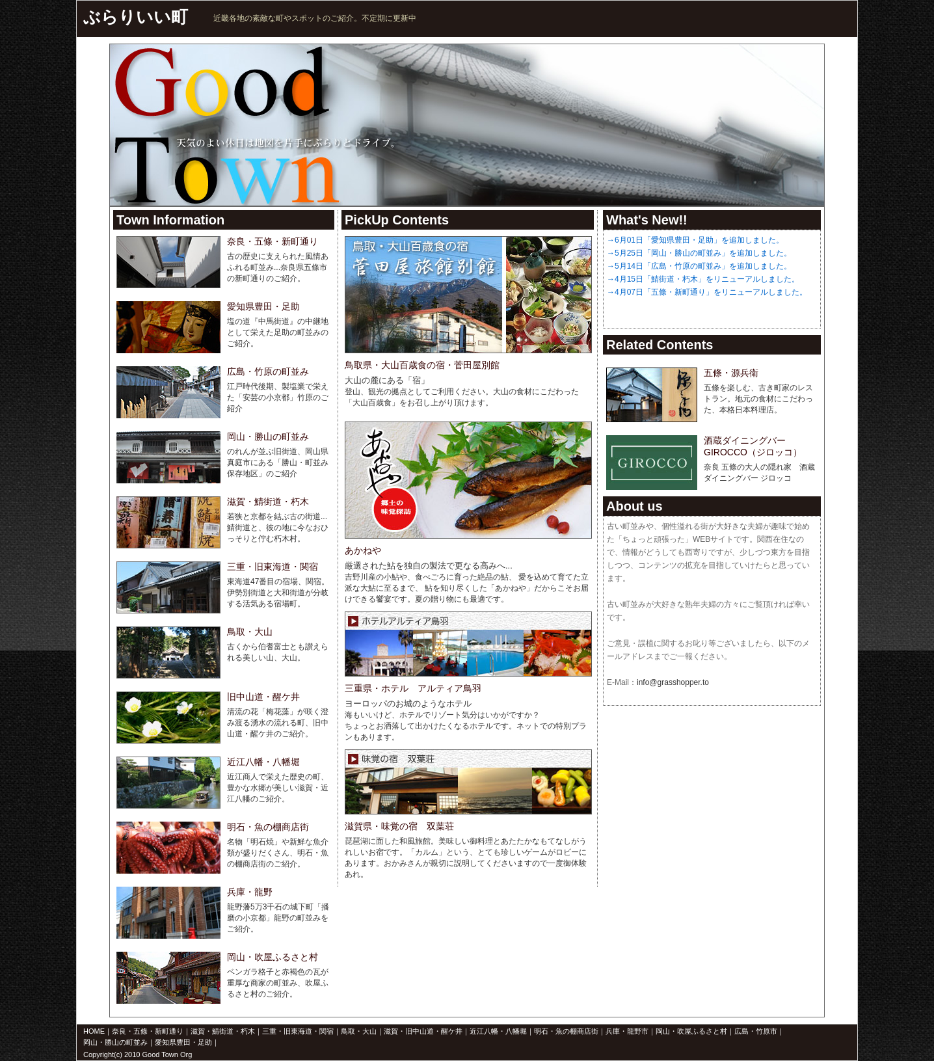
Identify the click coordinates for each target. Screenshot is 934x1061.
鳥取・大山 (359, 1031)
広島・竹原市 (755, 1031)
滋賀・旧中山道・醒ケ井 (423, 1031)
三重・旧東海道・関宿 (298, 1031)
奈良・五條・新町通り (147, 1031)
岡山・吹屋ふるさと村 (691, 1031)
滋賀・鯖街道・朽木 (223, 1031)
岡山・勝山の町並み (115, 1042)
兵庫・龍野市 (627, 1031)
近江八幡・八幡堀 (498, 1031)
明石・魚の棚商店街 (566, 1031)
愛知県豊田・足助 (183, 1042)
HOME (94, 1031)
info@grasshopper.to (673, 682)
